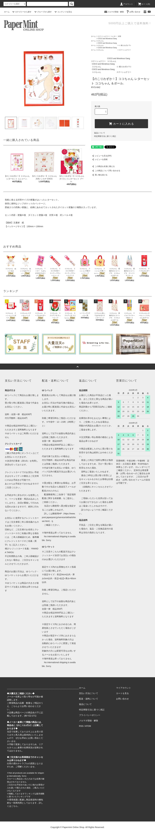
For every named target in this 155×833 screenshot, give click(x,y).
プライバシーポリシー (89, 715)
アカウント (126, 4)
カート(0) (144, 4)
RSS (81, 726)
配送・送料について (88, 699)
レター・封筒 (116, 36)
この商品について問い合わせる (105, 171)
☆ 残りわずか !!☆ (125, 45)
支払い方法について (88, 693)
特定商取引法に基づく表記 (105, 136)
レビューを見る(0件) (101, 156)
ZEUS (24, 461)
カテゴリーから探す (21, 12)
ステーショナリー (104, 36)
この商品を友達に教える (103, 166)
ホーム (7, 12)
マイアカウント (123, 688)
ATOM (88, 726)
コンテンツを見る (63, 12)
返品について (99, 133)
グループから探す (43, 12)
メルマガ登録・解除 (114, 12)
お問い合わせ (133, 12)
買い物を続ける (99, 175)
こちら (14, 706)
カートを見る (122, 693)
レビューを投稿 (99, 159)
